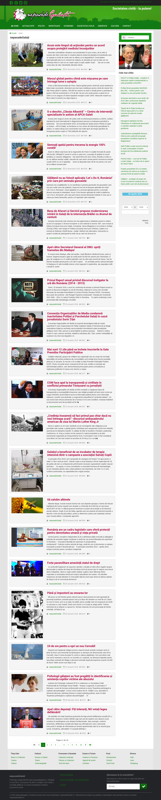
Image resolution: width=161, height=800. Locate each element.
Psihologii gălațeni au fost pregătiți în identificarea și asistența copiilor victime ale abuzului (79, 678)
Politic (41, 26)
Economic (68, 26)
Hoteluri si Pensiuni (90, 757)
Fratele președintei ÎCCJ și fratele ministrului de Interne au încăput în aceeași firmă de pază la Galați (134, 171)
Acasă (12, 33)
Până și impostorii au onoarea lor (67, 592)
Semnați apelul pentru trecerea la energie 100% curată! (76, 146)
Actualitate (28, 26)
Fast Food (110, 763)
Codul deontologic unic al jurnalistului (74, 780)
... (60, 745)
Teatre (37, 760)
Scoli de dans (64, 763)
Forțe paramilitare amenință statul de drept (73, 562)
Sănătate (102, 26)
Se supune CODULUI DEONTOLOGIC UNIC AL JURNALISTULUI (126, 2)
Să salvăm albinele (58, 499)
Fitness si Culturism (66, 760)
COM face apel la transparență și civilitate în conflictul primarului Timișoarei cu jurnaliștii (74, 384)
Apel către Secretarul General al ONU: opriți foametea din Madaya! (73, 249)
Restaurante (111, 757)
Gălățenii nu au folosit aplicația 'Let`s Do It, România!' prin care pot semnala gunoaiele (79, 179)
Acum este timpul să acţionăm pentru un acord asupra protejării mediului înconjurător (76, 47)
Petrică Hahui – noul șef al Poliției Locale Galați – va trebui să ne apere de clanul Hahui (135, 161)
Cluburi (14, 763)
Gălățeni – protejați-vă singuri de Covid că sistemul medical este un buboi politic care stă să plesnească (134, 181)
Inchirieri (86, 763)
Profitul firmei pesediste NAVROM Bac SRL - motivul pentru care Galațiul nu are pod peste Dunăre (134, 90)
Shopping (134, 763)
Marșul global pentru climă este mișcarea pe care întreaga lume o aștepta (77, 80)
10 (81, 745)
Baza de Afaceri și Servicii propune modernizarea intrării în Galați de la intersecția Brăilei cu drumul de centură (79, 213)
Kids (132, 757)
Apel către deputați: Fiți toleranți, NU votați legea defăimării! (77, 711)
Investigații (54, 26)
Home (15, 26)
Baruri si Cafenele (18, 757)
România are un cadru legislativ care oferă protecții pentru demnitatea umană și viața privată (78, 531)
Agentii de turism (89, 760)
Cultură (115, 26)
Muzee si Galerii (41, 757)
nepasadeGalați (55, 69)
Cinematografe (40, 763)
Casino (14, 760)
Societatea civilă (85, 26)
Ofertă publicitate (66, 775)
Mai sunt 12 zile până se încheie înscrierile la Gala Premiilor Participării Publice (78, 351)
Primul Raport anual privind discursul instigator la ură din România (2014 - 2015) (77, 282)
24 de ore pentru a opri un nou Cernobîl (71, 646)
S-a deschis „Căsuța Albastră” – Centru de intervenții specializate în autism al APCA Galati (79, 113)
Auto (132, 760)
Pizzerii (109, 760)
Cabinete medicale (66, 757)
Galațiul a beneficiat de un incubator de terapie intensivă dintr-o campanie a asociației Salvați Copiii (79, 453)
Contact (127, 26)
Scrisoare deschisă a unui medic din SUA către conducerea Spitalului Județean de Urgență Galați (135, 100)
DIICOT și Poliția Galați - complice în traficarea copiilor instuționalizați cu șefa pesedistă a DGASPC (135, 80)
